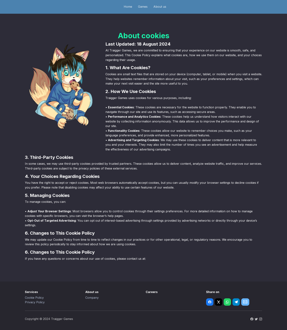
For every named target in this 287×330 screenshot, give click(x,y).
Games (143, 6)
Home (128, 6)
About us (159, 6)
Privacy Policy (35, 302)
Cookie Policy (34, 297)
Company (92, 297)
